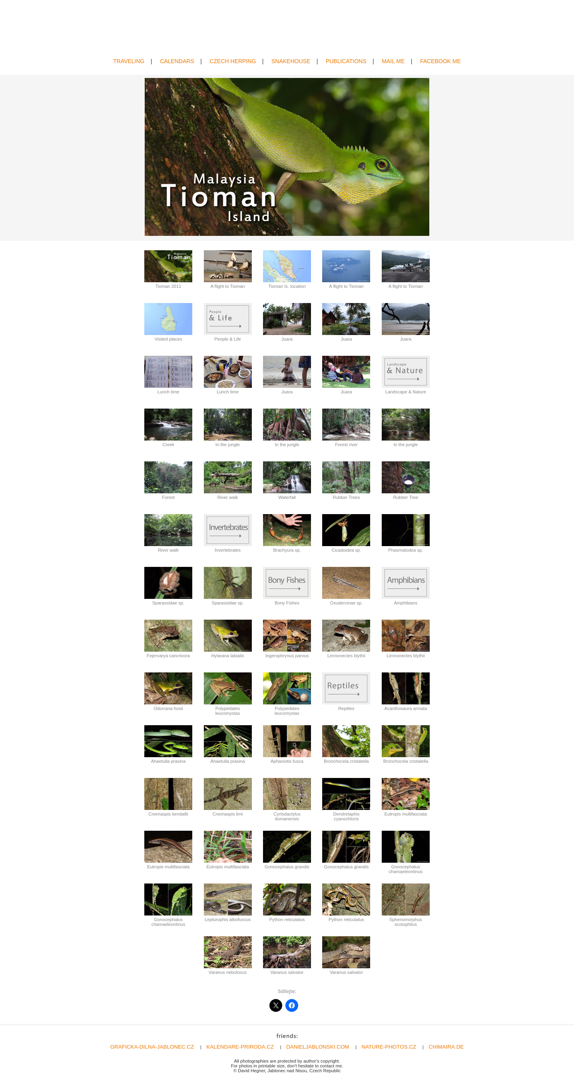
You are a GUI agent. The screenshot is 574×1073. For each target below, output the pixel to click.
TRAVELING (128, 61)
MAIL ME (393, 61)
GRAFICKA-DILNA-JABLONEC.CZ (152, 1047)
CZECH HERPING (232, 61)
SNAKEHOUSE (290, 61)
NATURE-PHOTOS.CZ (388, 1047)
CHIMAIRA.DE (446, 1047)
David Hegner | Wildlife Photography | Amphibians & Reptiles (287, 29)
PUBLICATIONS (346, 61)
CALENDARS (177, 61)
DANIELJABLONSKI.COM (317, 1047)
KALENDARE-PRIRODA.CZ (240, 1047)
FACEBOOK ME (440, 61)
